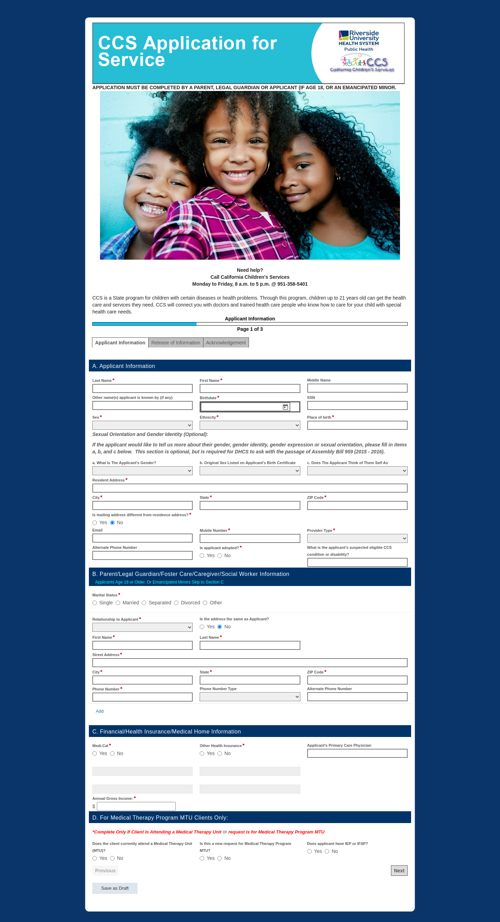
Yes (103, 522)
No (120, 522)
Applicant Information (120, 342)
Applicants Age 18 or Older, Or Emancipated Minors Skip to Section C (159, 582)
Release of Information (175, 342)
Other (216, 602)
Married (131, 602)
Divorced (190, 602)
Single (106, 602)
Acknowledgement (226, 342)
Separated (160, 602)
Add (99, 711)
